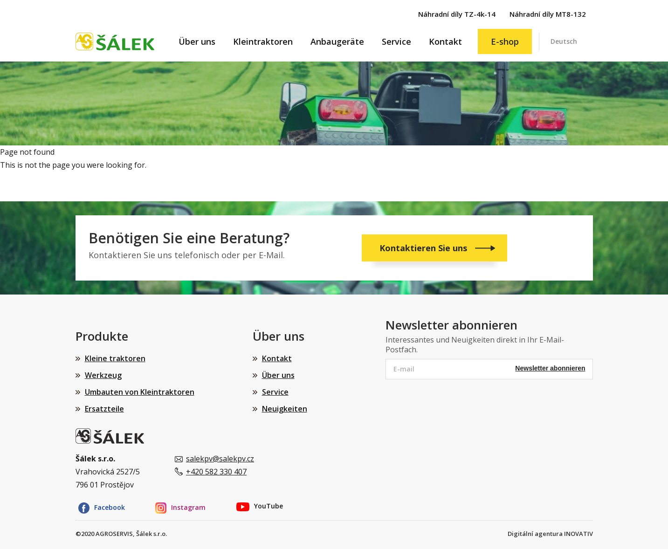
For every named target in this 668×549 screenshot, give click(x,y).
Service (396, 41)
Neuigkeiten (284, 409)
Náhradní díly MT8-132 (548, 14)
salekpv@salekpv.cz (220, 458)
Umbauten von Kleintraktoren (139, 392)
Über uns (197, 41)
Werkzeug (103, 375)
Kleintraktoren (263, 41)
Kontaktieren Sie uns (424, 248)
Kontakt (445, 41)
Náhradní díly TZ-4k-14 (457, 14)
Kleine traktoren (115, 358)
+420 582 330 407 (216, 472)
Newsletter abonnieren (550, 368)
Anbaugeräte (337, 41)
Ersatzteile (104, 409)
